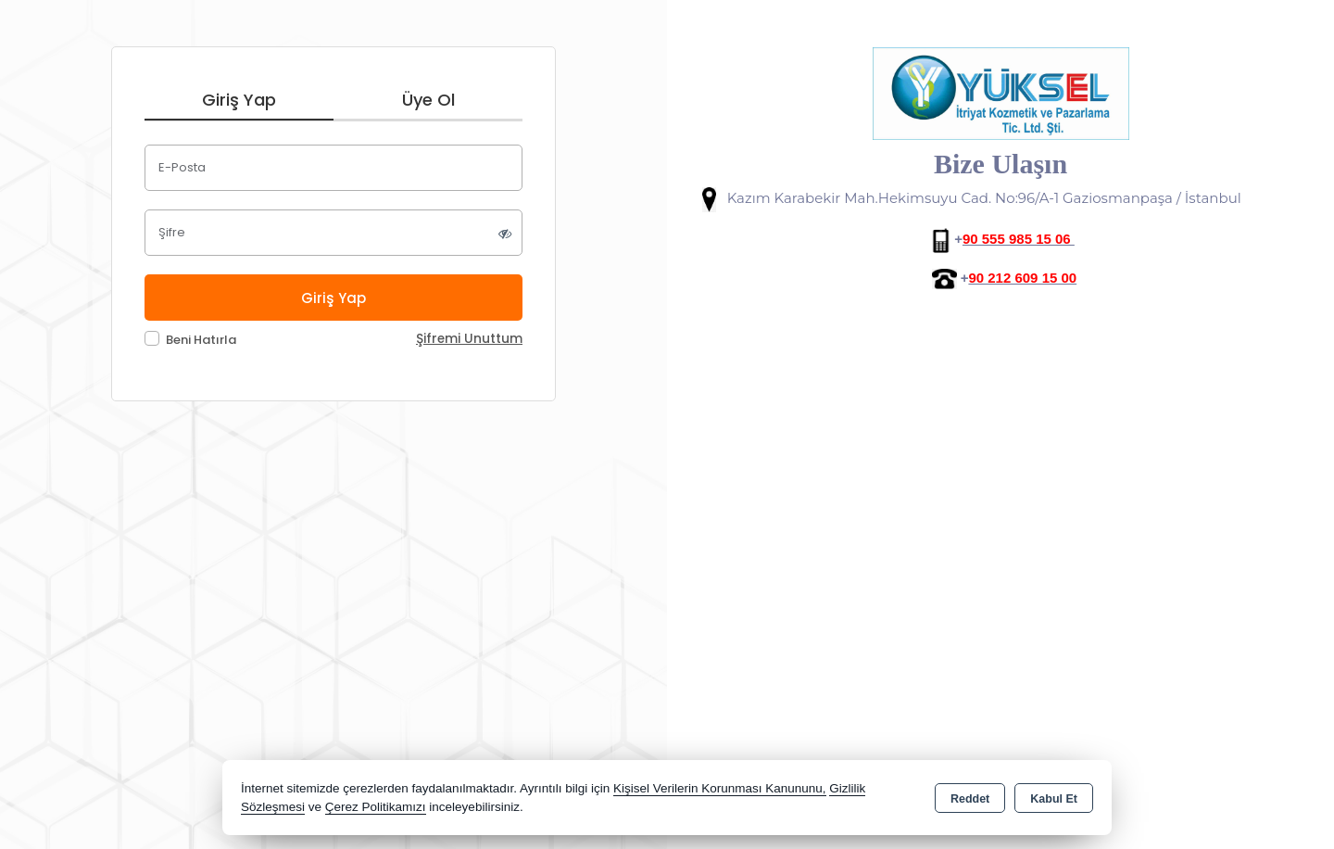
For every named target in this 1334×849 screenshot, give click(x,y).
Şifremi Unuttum (469, 339)
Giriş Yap (239, 99)
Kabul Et (1053, 798)
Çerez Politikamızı (375, 807)
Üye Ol (428, 99)
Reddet (969, 798)
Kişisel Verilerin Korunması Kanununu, (719, 788)
